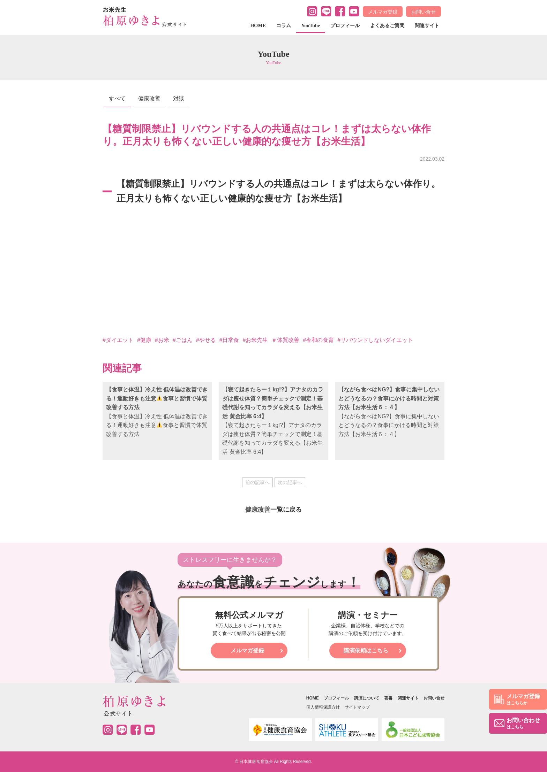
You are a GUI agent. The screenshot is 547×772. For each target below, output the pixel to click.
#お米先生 (255, 340)
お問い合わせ (523, 723)
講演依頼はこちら (366, 650)
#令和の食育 (318, 340)
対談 (178, 98)
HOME (257, 25)
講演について (366, 698)
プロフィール (345, 25)
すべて (117, 98)
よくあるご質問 (387, 25)
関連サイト (427, 25)
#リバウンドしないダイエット (375, 340)
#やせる (206, 340)
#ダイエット (118, 340)
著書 (388, 698)
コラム (283, 25)
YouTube (310, 25)
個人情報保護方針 (323, 707)
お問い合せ (423, 12)
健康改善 (149, 98)
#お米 (162, 340)
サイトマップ (357, 707)
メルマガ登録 (382, 12)
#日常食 (229, 340)
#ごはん (183, 340)
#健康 (144, 340)
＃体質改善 (285, 340)
